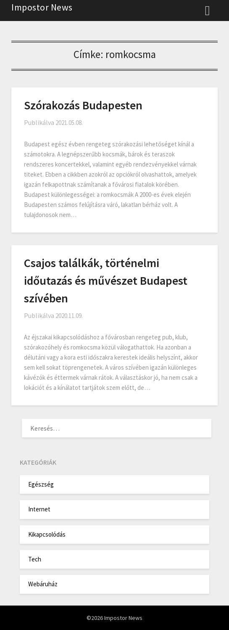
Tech (34, 559)
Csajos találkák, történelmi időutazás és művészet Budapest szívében (105, 280)
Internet (39, 509)
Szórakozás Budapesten (83, 105)
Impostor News (42, 7)
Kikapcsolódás (47, 534)
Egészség (41, 484)
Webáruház (43, 584)
